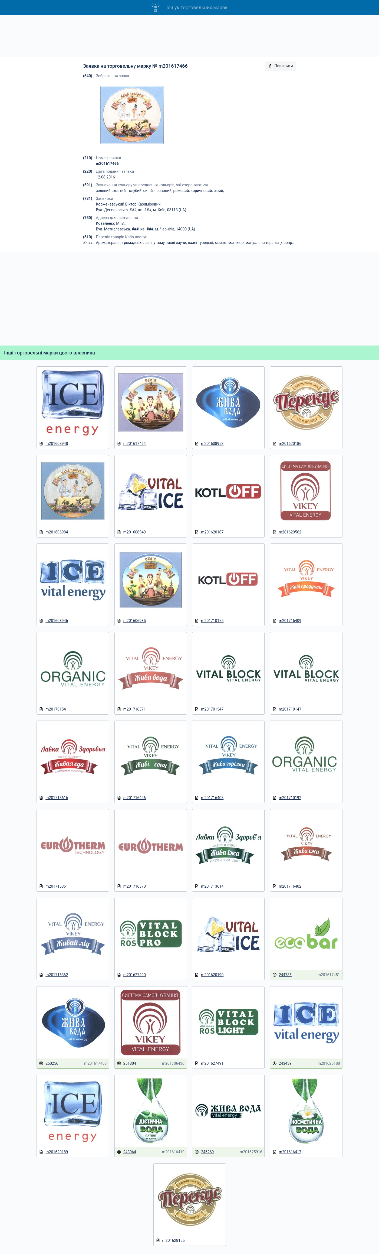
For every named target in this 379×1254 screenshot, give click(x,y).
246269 (204, 1152)
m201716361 (53, 886)
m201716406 (131, 798)
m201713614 (209, 886)
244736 (282, 975)
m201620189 (53, 1152)
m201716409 (286, 620)
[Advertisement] (189, 36)
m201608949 (131, 532)
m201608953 (209, 443)
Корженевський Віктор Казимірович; (128, 204)
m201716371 (131, 709)
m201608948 (53, 443)
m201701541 (53, 709)
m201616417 (286, 1152)
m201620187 (209, 532)
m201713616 (53, 798)
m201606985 (131, 620)
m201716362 (53, 975)
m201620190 (209, 975)
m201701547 (209, 709)
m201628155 (170, 1240)
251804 (126, 1063)
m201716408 (209, 798)
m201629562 (286, 532)
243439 (282, 1063)
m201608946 (53, 620)
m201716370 (131, 886)
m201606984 (53, 532)
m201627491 (209, 1063)
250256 (48, 1063)
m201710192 (286, 798)
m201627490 (131, 975)
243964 (126, 1152)
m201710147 (286, 709)
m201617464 (131, 443)
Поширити (280, 66)
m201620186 (286, 443)
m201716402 (286, 886)
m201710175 (209, 620)
